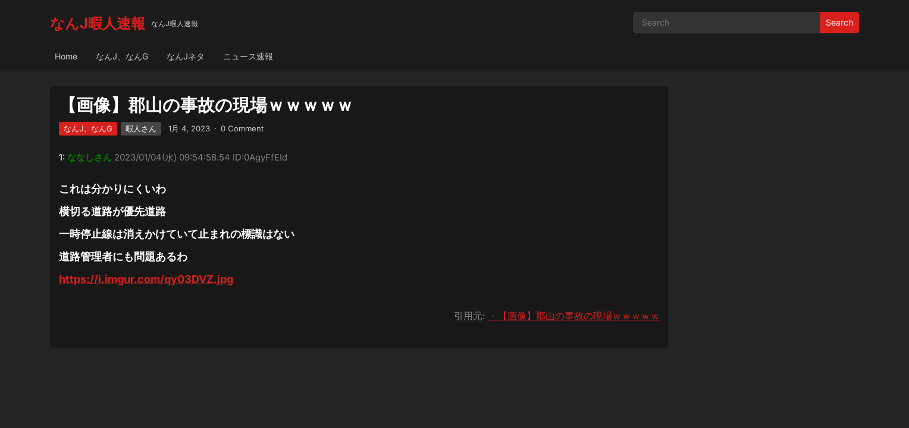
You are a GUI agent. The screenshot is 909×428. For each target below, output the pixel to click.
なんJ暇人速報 (97, 23)
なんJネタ (186, 56)
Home (66, 56)
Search (839, 22)
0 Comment (242, 128)
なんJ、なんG (122, 56)
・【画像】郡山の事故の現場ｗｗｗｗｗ (574, 316)
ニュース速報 (248, 56)
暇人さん (141, 128)
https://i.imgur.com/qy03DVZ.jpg (146, 279)
